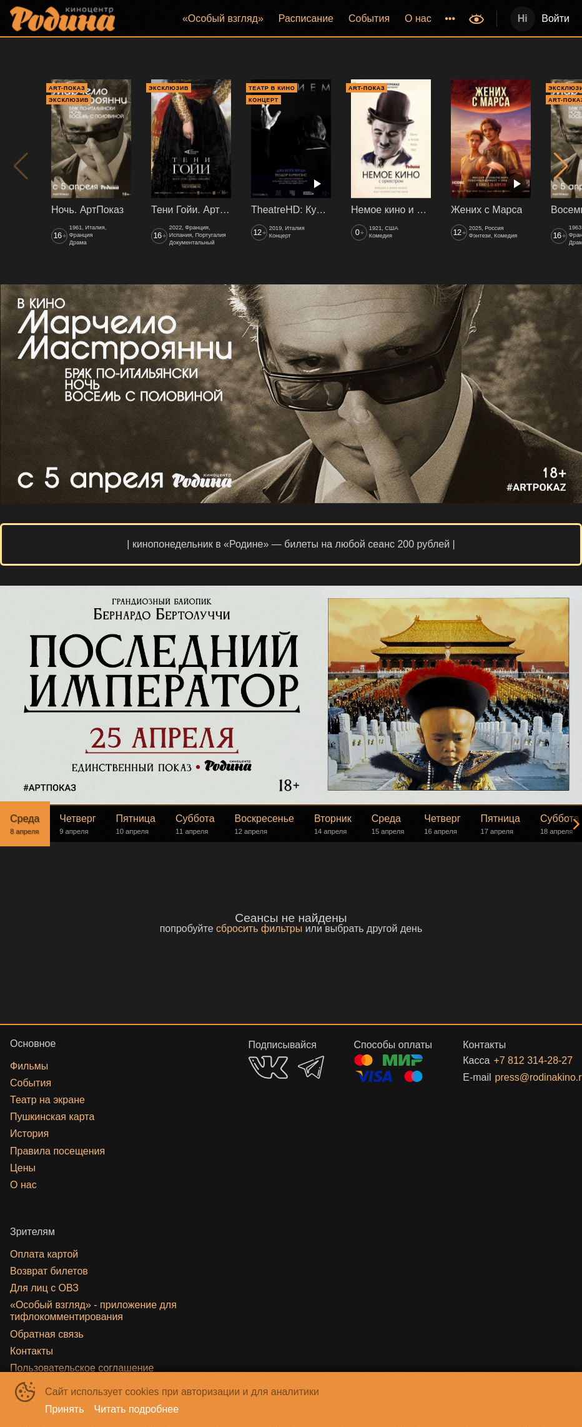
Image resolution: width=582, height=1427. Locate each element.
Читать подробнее (136, 1409)
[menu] (293, 19)
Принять (64, 1409)
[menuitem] (223, 19)
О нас (418, 18)
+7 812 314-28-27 (517, 1060)
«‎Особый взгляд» (223, 18)
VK (268, 1067)
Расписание (306, 18)
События (369, 18)
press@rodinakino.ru (518, 1077)
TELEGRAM (311, 1067)
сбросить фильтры (259, 928)
